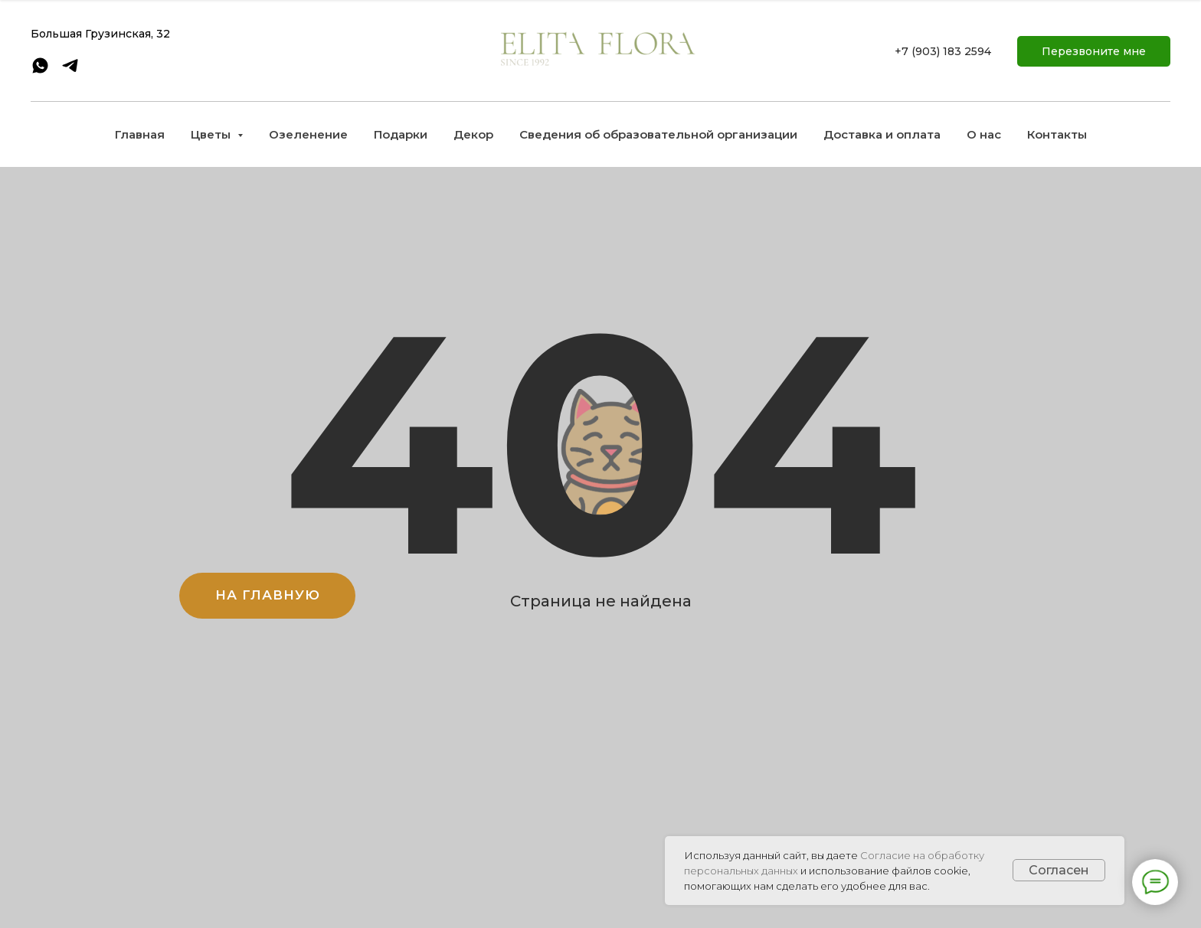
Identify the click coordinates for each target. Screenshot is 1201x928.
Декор (473, 134)
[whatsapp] (40, 70)
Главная (140, 134)
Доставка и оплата (882, 134)
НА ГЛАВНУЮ (267, 595)
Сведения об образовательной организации (658, 134)
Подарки (400, 134)
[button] (1093, 51)
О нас (984, 134)
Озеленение (308, 134)
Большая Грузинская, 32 (100, 34)
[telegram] (70, 70)
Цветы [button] (212, 134)
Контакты (1057, 134)
